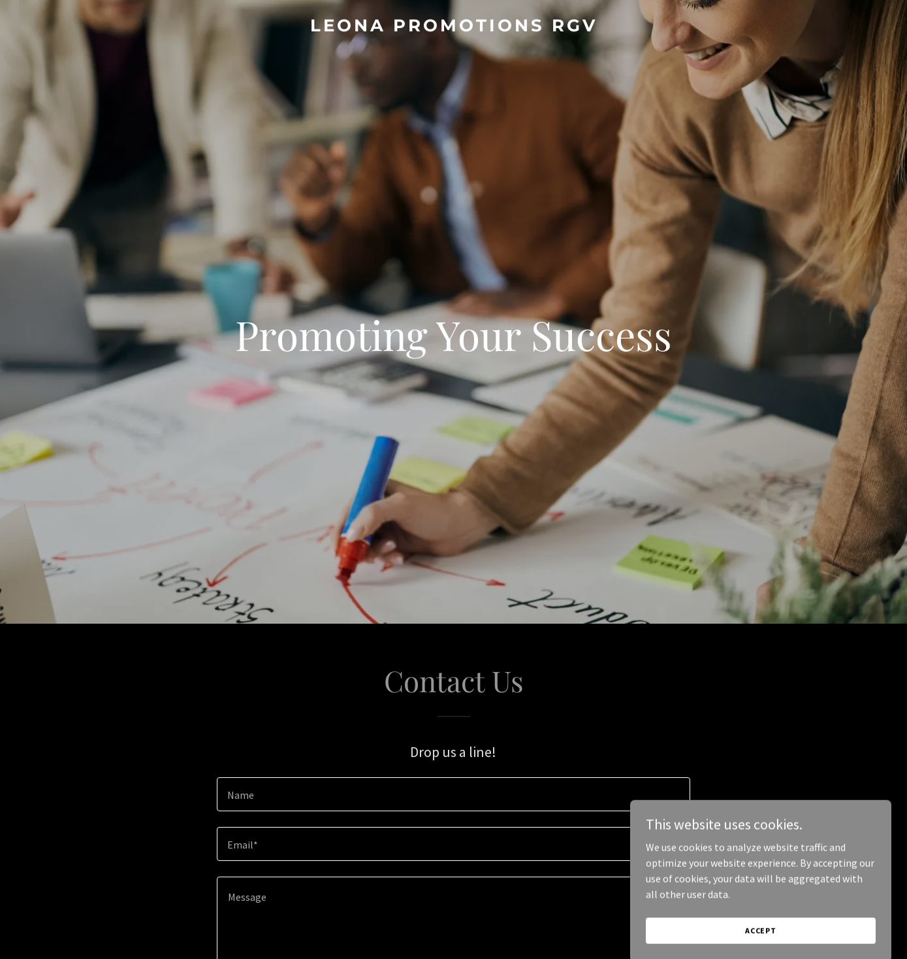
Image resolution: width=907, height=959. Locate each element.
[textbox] (453, 794)
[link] (453, 27)
